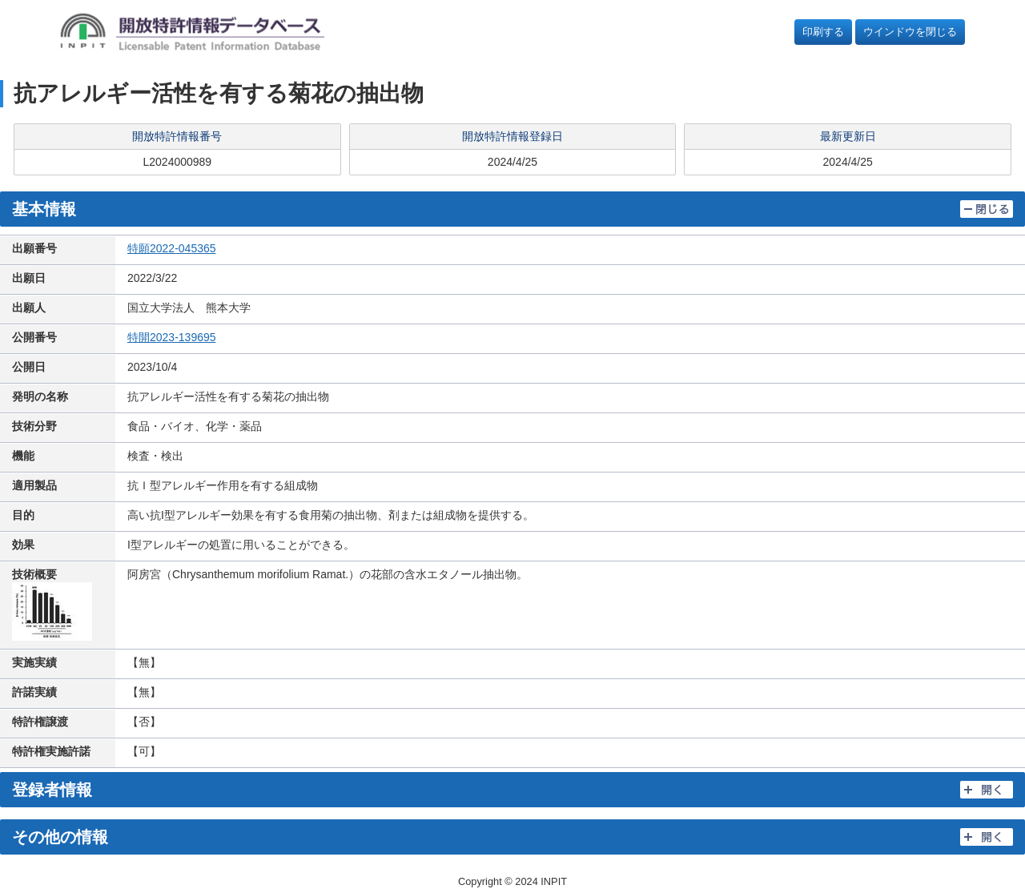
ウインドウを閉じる (910, 32)
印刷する (823, 32)
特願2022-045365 (171, 248)
